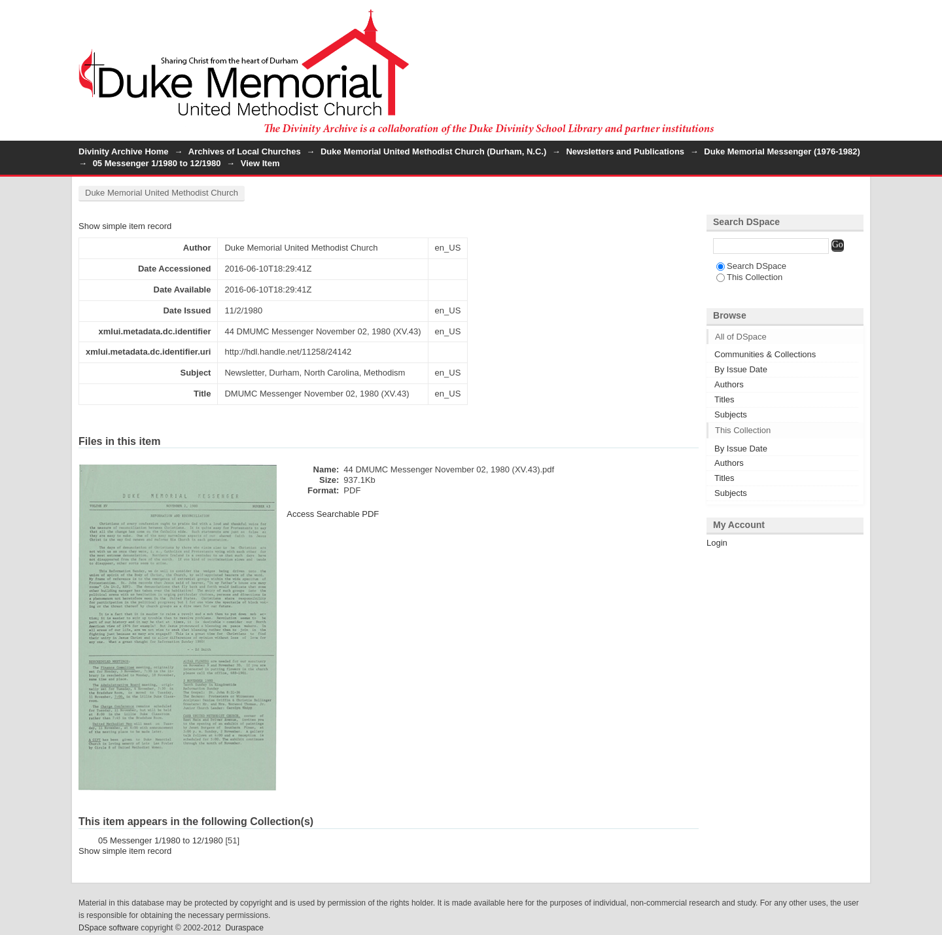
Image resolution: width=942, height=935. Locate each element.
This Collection (749, 277)
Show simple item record (124, 226)
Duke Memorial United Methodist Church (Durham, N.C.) (433, 151)
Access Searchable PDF (333, 514)
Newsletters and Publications (625, 151)
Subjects (730, 414)
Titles (724, 399)
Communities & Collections (765, 354)
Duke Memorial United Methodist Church (161, 193)
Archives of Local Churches (244, 151)
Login (853, 16)
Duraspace (244, 927)
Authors (729, 384)
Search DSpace (751, 266)
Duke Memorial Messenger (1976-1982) (782, 151)
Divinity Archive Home (123, 151)
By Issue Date (740, 369)
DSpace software (108, 927)
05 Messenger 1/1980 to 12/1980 (157, 163)
